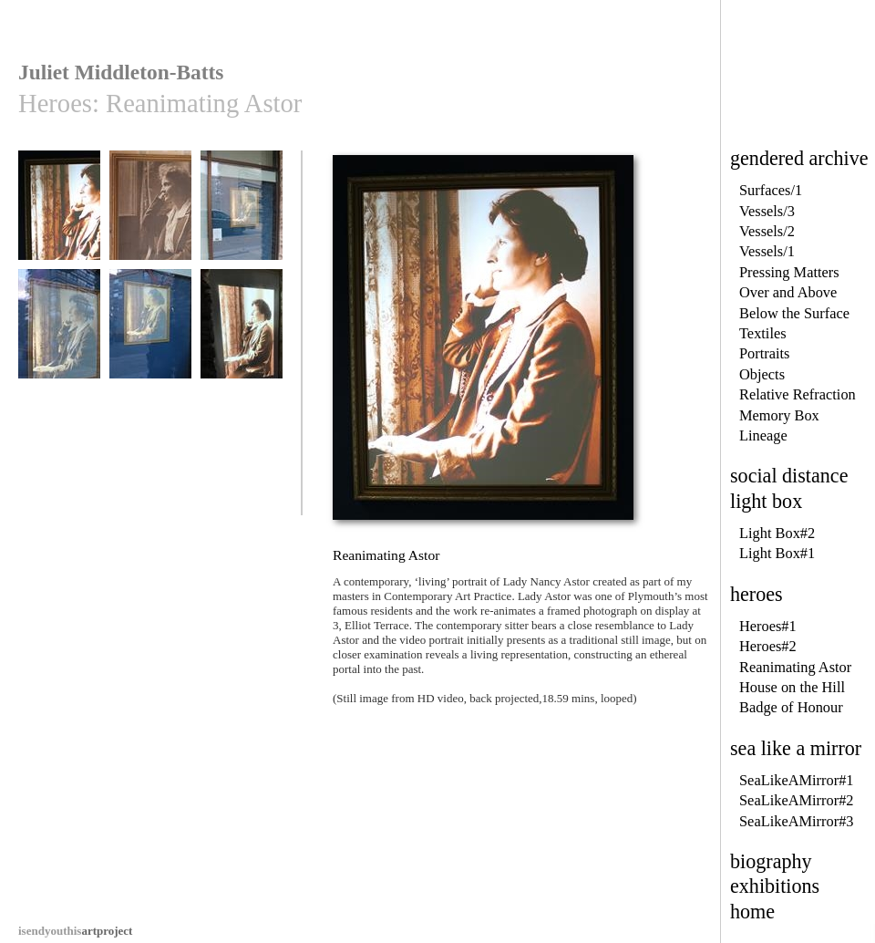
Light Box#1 (777, 553)
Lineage (763, 435)
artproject (75, 931)
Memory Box (779, 415)
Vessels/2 (767, 231)
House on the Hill (792, 687)
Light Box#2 (777, 533)
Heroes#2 (768, 646)
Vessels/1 (767, 251)
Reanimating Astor (795, 667)
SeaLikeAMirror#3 (796, 821)
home (752, 911)
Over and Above (788, 292)
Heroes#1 (768, 626)
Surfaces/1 (770, 190)
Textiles (763, 333)
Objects (762, 374)
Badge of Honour (791, 707)
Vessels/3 (767, 211)
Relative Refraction (797, 394)
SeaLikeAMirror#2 (796, 800)
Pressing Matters (789, 272)
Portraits (764, 353)
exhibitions (774, 886)
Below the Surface (794, 313)
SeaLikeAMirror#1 (796, 780)
